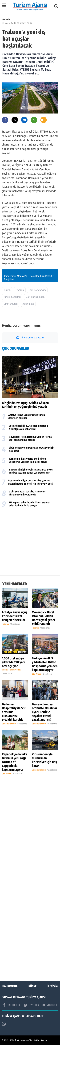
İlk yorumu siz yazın (30, 375)
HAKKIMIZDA (9, 1024)
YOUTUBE (50, 1043)
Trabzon (20, 328)
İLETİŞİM (53, 1024)
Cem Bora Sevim (37, 328)
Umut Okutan (11, 341)
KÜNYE (32, 1024)
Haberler (6, 19)
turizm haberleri (12, 334)
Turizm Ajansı (22, 1078)
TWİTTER (31, 1043)
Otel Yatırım (36, 712)
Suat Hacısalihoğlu (35, 334)
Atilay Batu (28, 341)
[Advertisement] (30, 580)
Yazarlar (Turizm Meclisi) (11, 708)
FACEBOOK (11, 1043)
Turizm (7, 328)
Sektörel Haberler (9, 762)
